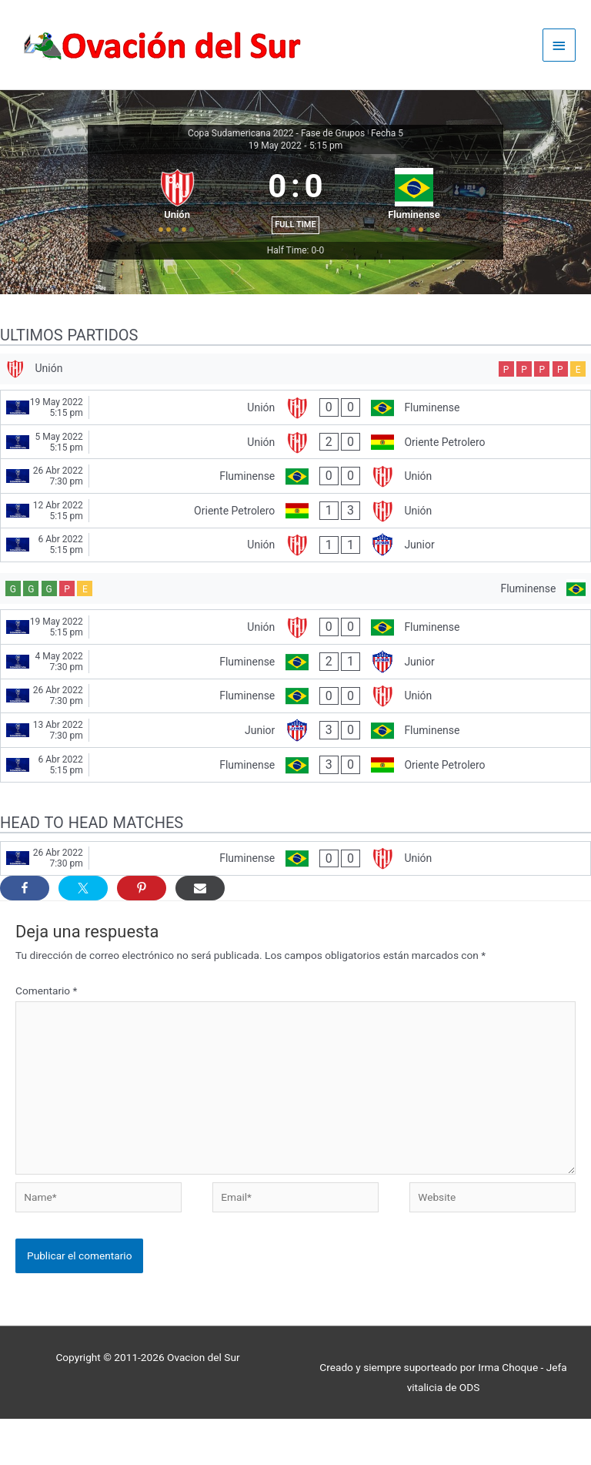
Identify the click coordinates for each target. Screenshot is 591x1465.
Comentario (46, 1037)
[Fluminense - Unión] (295, 517)
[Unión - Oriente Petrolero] (295, 482)
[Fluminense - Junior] (295, 708)
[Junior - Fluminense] (295, 777)
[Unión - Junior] (295, 585)
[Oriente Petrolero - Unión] (295, 551)
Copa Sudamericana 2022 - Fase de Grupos (276, 134)
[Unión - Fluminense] (295, 447)
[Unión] (295, 406)
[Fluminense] (295, 632)
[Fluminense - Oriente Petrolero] (295, 811)
